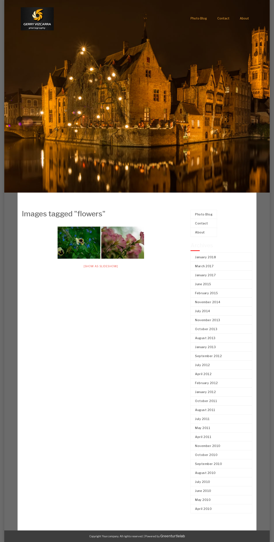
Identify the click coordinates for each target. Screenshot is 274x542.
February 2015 (206, 293)
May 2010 (203, 500)
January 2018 (205, 257)
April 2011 (203, 437)
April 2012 (203, 374)
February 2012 (206, 383)
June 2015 (203, 284)
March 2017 (204, 266)
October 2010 (206, 455)
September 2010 (208, 464)
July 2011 (202, 419)
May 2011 (202, 428)
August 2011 (205, 410)
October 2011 (206, 401)
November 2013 (207, 320)
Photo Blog (199, 18)
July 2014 (202, 311)
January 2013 (205, 347)
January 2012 (205, 392)
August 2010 (205, 473)
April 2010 (203, 509)
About (244, 18)
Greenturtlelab (172, 536)
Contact (223, 18)
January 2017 (205, 275)
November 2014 (207, 302)
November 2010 (207, 446)
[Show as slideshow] (101, 266)
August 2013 (205, 338)
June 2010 (203, 491)
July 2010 (202, 482)
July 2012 (202, 365)
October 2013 (206, 329)
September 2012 (208, 356)
